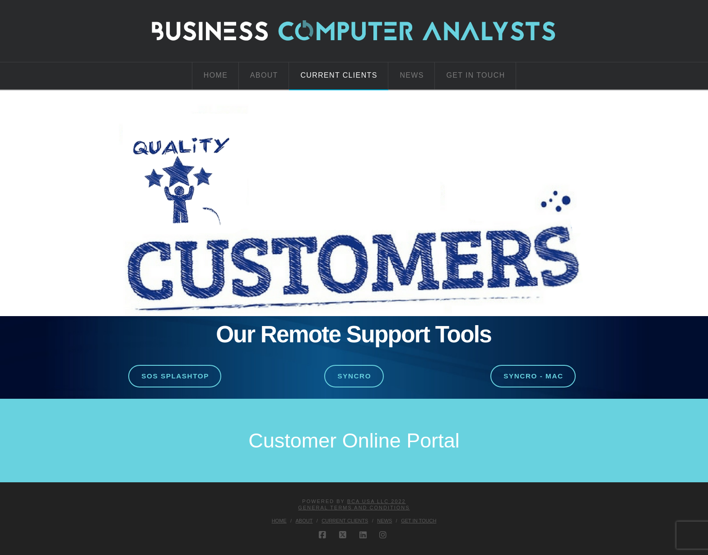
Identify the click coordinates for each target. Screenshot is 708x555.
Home (279, 520)
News (384, 520)
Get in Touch (418, 520)
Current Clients (344, 520)
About (304, 520)
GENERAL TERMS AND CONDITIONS (354, 507)
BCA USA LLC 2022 (376, 501)
